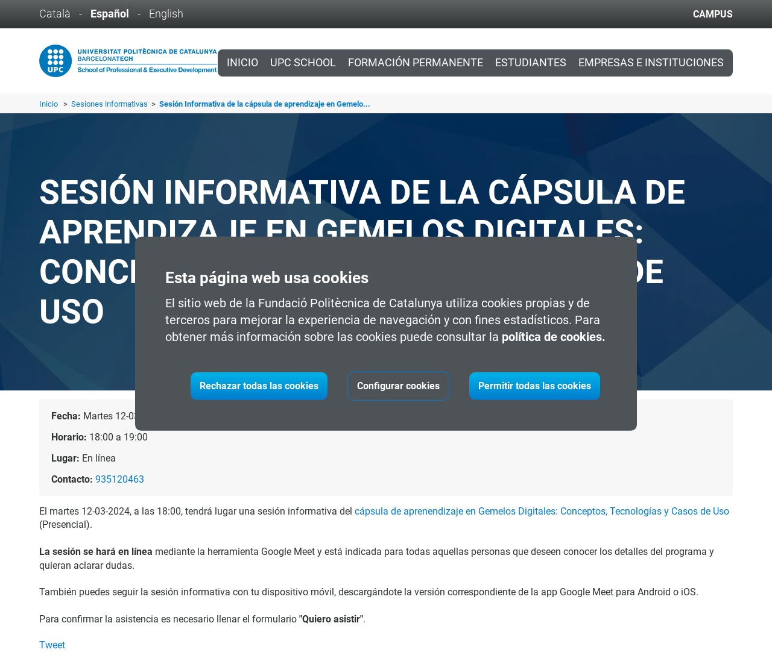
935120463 (119, 479)
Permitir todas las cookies (534, 386)
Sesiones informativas (110, 103)
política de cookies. (554, 337)
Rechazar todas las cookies (259, 386)
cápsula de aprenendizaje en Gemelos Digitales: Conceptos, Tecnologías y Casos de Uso (542, 511)
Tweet (52, 645)
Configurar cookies (398, 386)
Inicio (242, 63)
